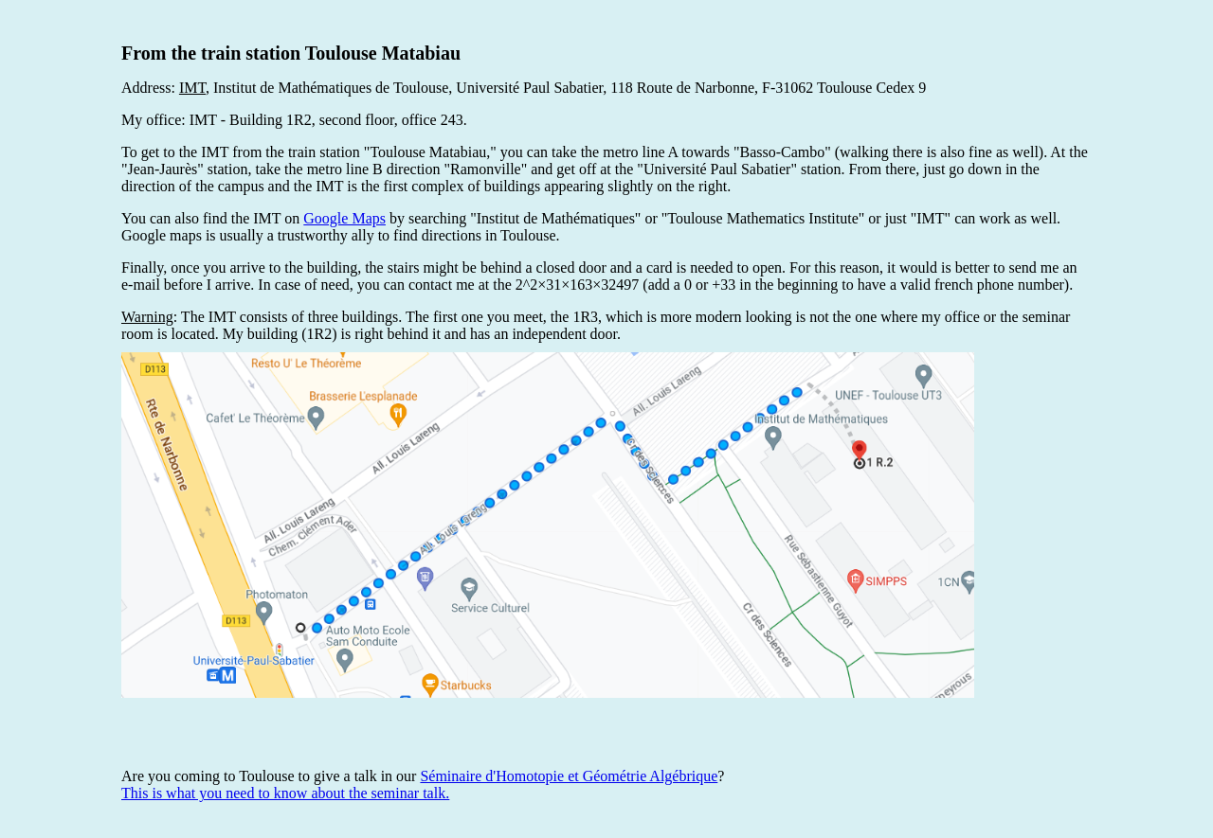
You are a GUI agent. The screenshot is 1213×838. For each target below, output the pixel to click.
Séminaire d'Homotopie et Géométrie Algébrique (568, 776)
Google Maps (344, 218)
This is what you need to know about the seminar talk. (285, 793)
